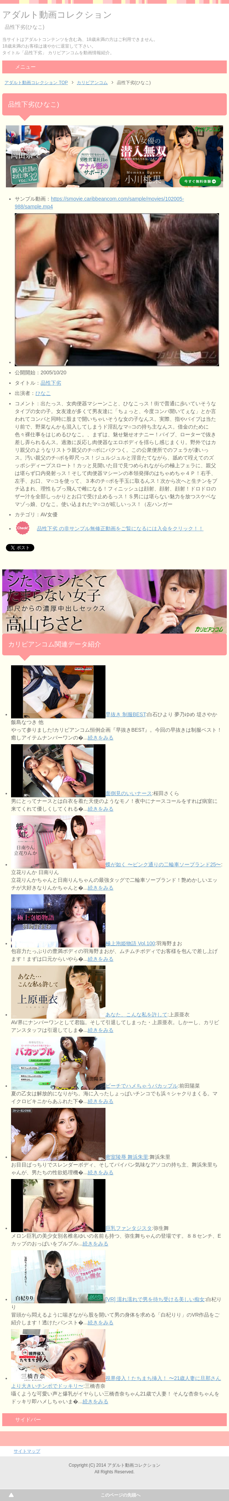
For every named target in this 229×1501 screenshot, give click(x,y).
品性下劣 (51, 383)
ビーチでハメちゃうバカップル (141, 1086)
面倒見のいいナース (128, 793)
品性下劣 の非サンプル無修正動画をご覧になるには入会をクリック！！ (120, 528)
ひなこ (43, 393)
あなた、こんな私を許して (136, 1015)
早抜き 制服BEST (125, 714)
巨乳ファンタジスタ (128, 1228)
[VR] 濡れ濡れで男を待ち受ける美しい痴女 (155, 1299)
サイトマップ (27, 1451)
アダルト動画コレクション (57, 15)
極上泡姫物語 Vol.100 (130, 943)
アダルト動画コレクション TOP (36, 82)
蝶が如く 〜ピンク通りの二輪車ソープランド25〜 (163, 864)
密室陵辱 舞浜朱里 (126, 1157)
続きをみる (101, 738)
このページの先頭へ (120, 1495)
